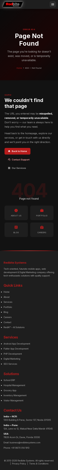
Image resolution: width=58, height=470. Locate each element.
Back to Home (17, 151)
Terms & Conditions (39, 463)
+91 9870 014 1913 (20, 447)
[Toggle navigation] (53, 4)
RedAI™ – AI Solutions (14, 327)
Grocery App (10, 390)
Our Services (17, 168)
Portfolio (8, 307)
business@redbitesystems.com (25, 442)
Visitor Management (13, 400)
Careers (8, 317)
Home (19, 68)
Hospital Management (14, 385)
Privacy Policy (19, 463)
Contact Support (19, 159)
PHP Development (13, 353)
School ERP (9, 380)
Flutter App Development (16, 348)
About (6, 297)
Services (8, 302)
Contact (7, 322)
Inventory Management (15, 395)
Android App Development (17, 343)
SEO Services (10, 364)
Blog (6, 312)
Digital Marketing (12, 358)
